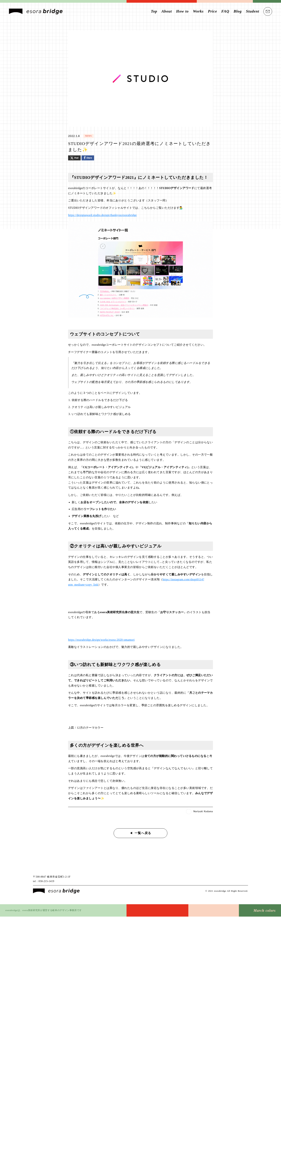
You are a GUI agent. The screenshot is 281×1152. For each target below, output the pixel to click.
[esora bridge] (56, 890)
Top (154, 11)
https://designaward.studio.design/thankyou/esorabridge (103, 214)
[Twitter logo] (224, 880)
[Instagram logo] (238, 879)
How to (182, 11)
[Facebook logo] (231, 879)
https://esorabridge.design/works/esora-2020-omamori (102, 638)
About (166, 11)
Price (212, 11)
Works (198, 11)
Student (252, 11)
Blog (238, 11)
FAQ (225, 11)
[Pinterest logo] (244, 879)
